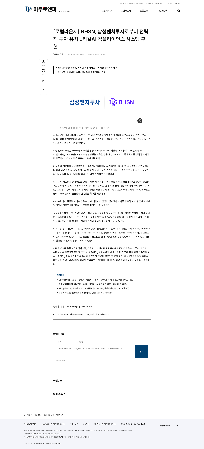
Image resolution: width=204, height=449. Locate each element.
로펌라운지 (126, 10)
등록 (141, 352)
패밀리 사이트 (165, 426)
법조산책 (163, 10)
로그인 (170, 3)
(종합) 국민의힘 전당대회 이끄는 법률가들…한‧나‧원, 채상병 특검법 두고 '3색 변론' (94, 288)
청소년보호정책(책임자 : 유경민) (53, 424)
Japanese (148, 3)
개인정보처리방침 (30, 424)
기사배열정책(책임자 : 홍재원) (105, 424)
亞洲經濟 (130, 3)
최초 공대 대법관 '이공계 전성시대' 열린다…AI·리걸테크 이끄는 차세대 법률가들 (93, 284)
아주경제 (121, 3)
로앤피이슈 (107, 10)
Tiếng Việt (159, 3)
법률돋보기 (145, 10)
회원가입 (177, 3)
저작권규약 (74, 424)
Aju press (139, 3)
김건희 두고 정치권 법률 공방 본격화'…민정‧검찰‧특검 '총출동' (85, 292)
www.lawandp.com (81, 314)
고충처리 (86, 424)
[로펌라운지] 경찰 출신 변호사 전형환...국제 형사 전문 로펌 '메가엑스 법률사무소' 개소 (96, 280)
